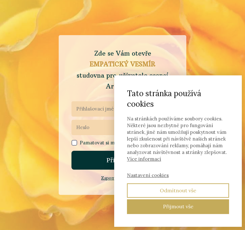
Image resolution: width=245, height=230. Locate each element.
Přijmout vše (178, 206)
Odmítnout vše (178, 190)
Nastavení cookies (148, 175)
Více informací (144, 159)
